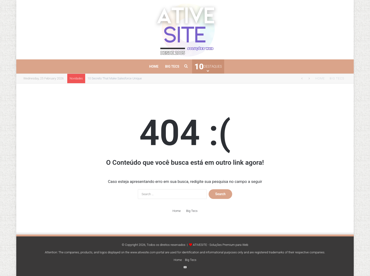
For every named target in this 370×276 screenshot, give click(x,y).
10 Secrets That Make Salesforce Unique (115, 78)
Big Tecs (172, 66)
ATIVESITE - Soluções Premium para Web (220, 245)
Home (154, 66)
